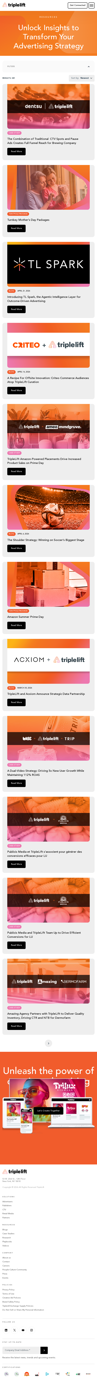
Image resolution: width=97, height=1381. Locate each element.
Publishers (6, 1206)
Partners (6, 1218)
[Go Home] (13, 5)
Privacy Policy (8, 1290)
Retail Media (8, 1214)
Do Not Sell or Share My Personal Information (23, 1310)
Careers (5, 1266)
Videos (5, 1246)
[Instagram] (31, 1330)
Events (5, 1278)
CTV (4, 1210)
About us (6, 1258)
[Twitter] (14, 1330)
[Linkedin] (6, 1330)
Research (6, 1238)
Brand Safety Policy (11, 1302)
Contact (6, 1262)
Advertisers (7, 1202)
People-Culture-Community (14, 1270)
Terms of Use (8, 1294)
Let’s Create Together (48, 1111)
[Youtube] (23, 1330)
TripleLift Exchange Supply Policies (17, 1306)
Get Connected (77, 5)
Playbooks (7, 1242)
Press (4, 1274)
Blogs (5, 1230)
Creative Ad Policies (11, 1298)
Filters (11, 66)
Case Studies (8, 1234)
